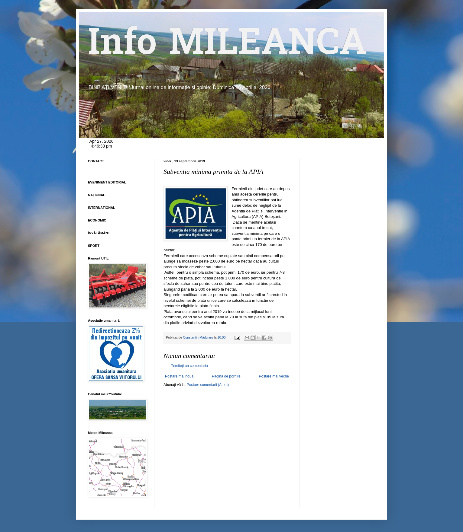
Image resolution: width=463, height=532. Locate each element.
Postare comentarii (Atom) (208, 385)
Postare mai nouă (179, 376)
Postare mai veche (274, 376)
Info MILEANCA (227, 45)
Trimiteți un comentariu (189, 366)
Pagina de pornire (226, 376)
